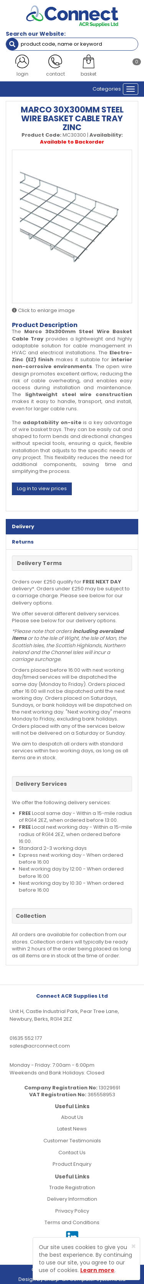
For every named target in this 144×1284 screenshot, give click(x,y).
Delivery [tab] (23, 526)
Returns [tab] (23, 541)
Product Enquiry (72, 1164)
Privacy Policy (72, 1211)
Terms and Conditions (72, 1222)
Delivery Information (72, 1199)
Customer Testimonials (72, 1140)
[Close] (133, 1246)
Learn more (97, 1270)
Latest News (72, 1128)
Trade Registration (72, 1187)
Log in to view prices (42, 488)
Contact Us (72, 1152)
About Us (72, 1117)
